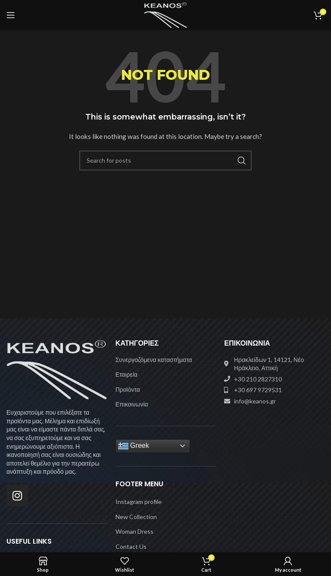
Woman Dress (134, 531)
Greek (133, 446)
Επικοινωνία (132, 404)
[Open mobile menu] (10, 15)
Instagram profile (139, 501)
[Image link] (56, 368)
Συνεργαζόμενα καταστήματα (154, 359)
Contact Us (131, 546)
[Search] (165, 160)
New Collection (136, 516)
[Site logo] (165, 14)
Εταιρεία (126, 374)
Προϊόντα (128, 389)
